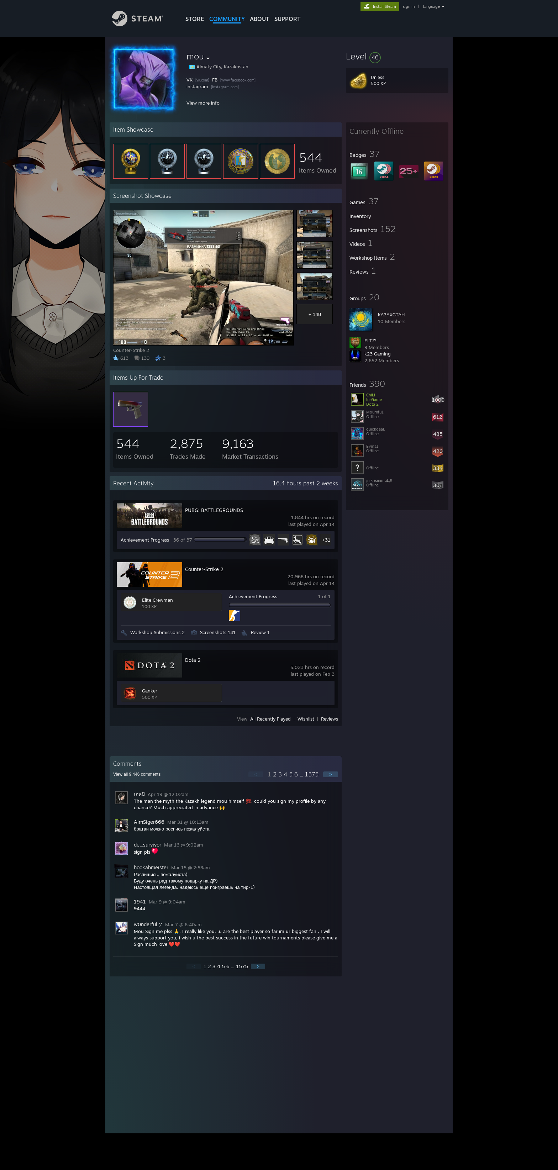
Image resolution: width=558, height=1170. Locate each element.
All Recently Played (270, 719)
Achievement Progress (145, 540)
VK (189, 80)
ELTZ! (370, 340)
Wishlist (306, 719)
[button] (397, 56)
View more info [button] (203, 103)
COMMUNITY (227, 18)
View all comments (136, 774)
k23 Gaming (377, 354)
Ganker (149, 691)
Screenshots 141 (218, 632)
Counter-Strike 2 (204, 569)
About (259, 18)
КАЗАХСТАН (391, 314)
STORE (194, 18)
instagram (197, 86)
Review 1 (260, 632)
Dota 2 (193, 660)
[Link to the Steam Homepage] (143, 24)
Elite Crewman (157, 600)
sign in (409, 6)
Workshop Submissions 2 (157, 632)
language (431, 6)
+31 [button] (326, 540)
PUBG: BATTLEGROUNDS (214, 510)
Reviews (329, 719)
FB (214, 80)
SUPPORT (287, 18)
